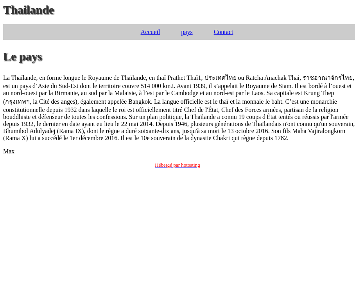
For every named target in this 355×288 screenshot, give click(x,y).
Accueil (150, 32)
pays (186, 32)
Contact (223, 32)
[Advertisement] (177, 230)
